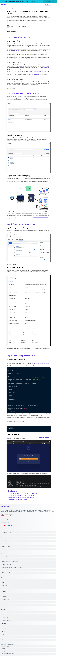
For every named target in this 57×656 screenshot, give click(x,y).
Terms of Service (5, 646)
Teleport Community (6, 620)
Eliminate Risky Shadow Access (8, 572)
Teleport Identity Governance (7, 537)
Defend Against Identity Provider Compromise (11, 569)
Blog (3, 582)
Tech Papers (4, 585)
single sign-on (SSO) (17, 50)
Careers (3, 634)
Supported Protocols (6, 546)
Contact (3, 625)
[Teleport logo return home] (6, 4)
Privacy (3, 651)
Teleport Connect (5, 599)
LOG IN (52, 1)
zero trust (19, 66)
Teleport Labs (4, 596)
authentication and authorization (35, 71)
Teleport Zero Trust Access (7, 532)
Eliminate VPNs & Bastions (7, 558)
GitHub (3, 611)
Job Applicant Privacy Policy (8, 653)
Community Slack (5, 617)
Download (4, 593)
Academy (3, 588)
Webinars (4, 604)
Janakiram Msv (17, 26)
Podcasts (4, 602)
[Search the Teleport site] (52, 4)
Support (47, 1)
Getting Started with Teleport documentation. (41, 363)
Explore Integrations (6, 549)
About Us (4, 628)
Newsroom (4, 639)
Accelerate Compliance (6, 564)
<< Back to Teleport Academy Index (12, 8)
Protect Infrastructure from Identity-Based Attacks (12, 567)
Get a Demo (48, 4)
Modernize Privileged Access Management (10, 561)
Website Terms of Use (6, 648)
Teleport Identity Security (7, 540)
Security (3, 631)
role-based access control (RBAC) (33, 74)
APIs (25, 55)
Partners (3, 636)
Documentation (5, 579)
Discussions (4, 614)
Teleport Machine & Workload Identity (9, 535)
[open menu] (55, 4)
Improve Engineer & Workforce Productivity (10, 556)
